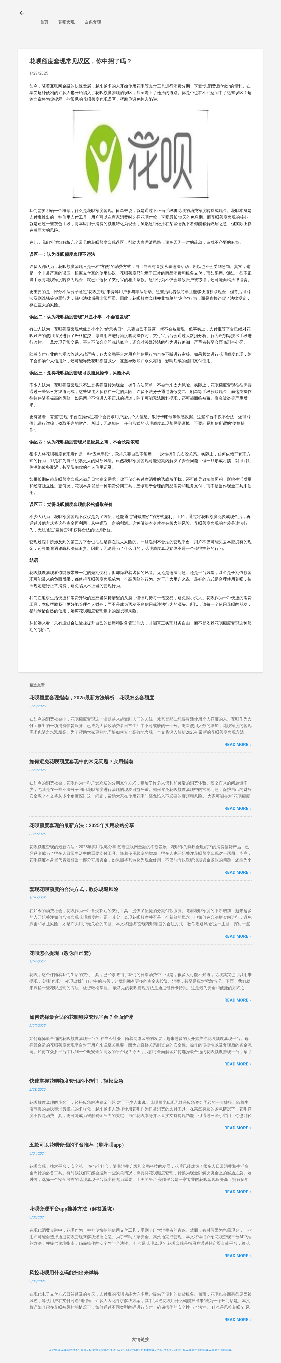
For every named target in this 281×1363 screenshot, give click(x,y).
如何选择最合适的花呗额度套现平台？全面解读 (81, 1017)
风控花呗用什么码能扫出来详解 (64, 1273)
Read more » (238, 744)
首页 (44, 22)
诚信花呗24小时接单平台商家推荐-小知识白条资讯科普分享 (149, 1349)
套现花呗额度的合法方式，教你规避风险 (73, 889)
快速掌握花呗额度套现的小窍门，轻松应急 (76, 1081)
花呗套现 (66, 22)
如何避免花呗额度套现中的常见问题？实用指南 (81, 761)
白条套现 (93, 22)
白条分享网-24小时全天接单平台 (92, 1349)
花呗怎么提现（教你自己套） (61, 953)
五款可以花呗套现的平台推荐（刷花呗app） (78, 1145)
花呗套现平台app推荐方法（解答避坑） (73, 1209)
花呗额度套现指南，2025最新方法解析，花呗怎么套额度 (91, 697)
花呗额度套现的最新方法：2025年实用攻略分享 (81, 825)
